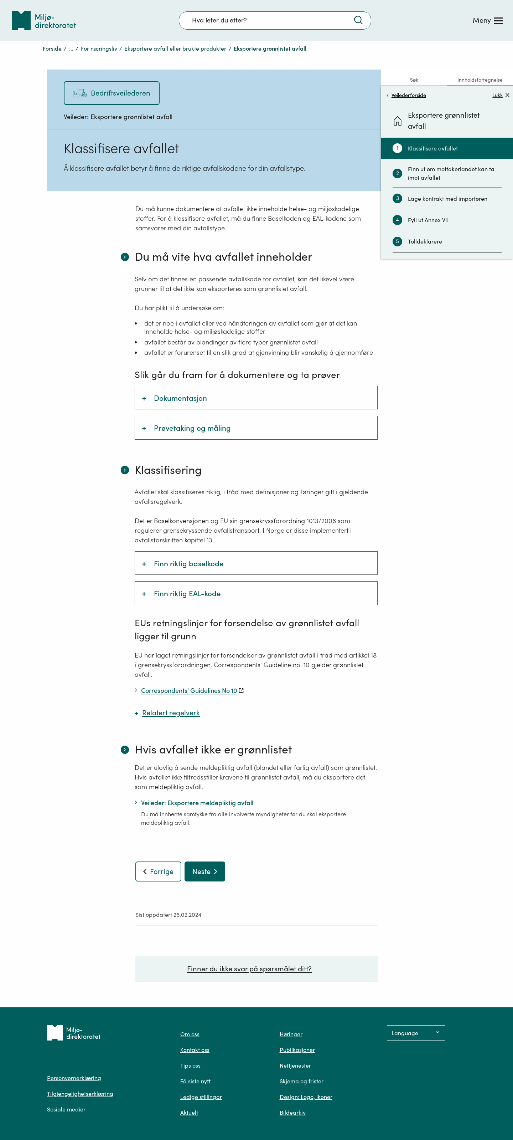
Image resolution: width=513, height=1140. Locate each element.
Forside (52, 48)
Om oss (190, 1034)
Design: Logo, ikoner (306, 1096)
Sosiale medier (66, 1109)
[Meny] (488, 20)
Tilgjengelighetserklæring (80, 1093)
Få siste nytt (195, 1081)
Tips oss (190, 1065)
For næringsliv (99, 48)
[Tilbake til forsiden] (44, 20)
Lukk (500, 95)
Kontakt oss (194, 1049)
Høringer (291, 1034)
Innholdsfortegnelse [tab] (480, 80)
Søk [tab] (414, 80)
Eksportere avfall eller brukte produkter (175, 48)
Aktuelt (189, 1112)
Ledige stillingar (201, 1096)
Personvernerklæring (74, 1078)
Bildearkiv (293, 1112)
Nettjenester (295, 1065)
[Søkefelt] (275, 20)
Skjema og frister (301, 1081)
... (71, 48)
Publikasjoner (297, 1049)
